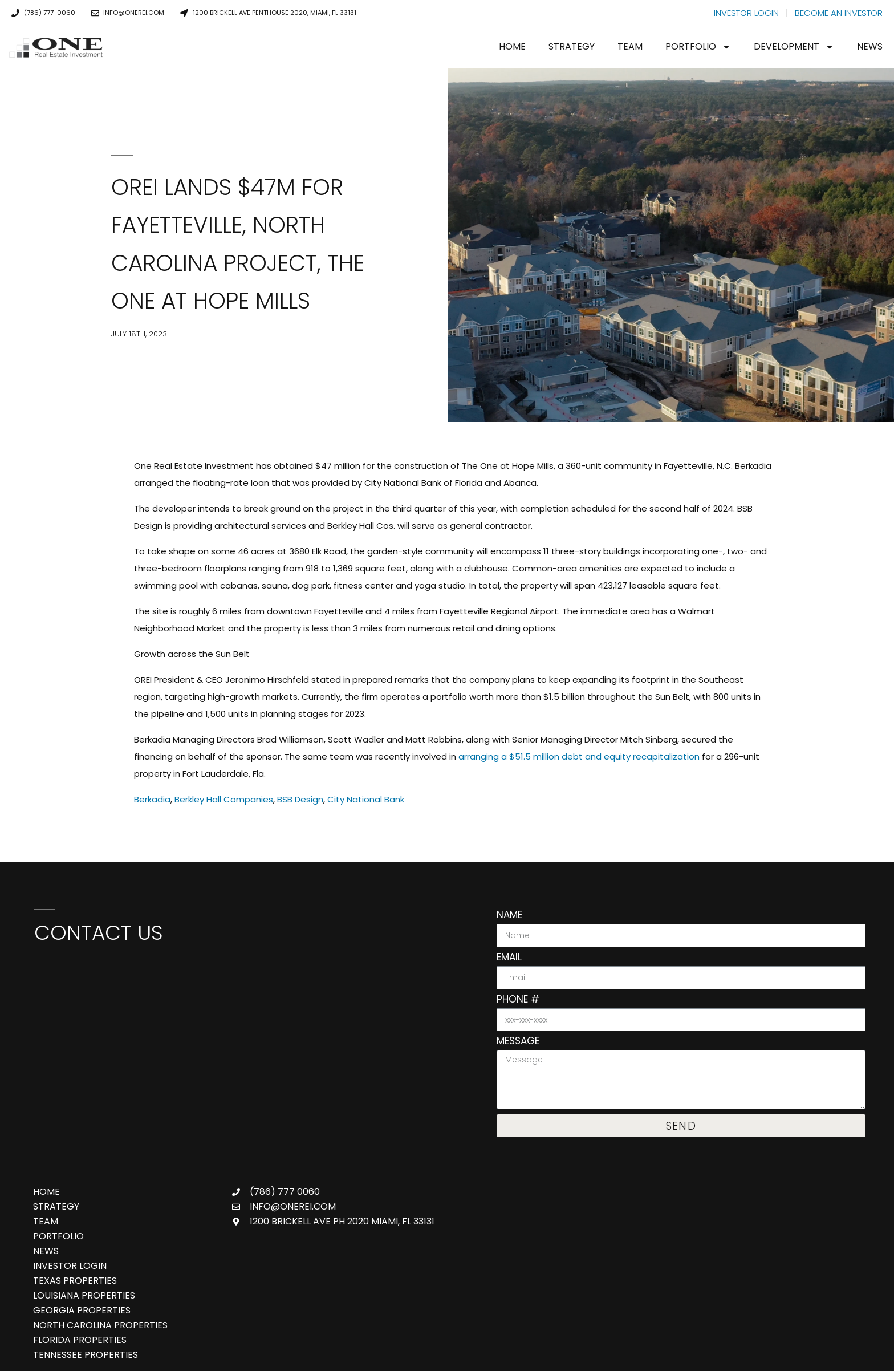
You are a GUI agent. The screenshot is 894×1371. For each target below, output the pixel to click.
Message (518, 1042)
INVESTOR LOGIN (746, 13)
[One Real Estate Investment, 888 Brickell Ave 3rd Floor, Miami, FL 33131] (248, 1039)
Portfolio (698, 46)
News (870, 46)
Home (512, 46)
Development (794, 46)
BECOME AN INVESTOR (839, 13)
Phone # (518, 1000)
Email (509, 958)
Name (509, 916)
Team (630, 46)
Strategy (571, 46)
